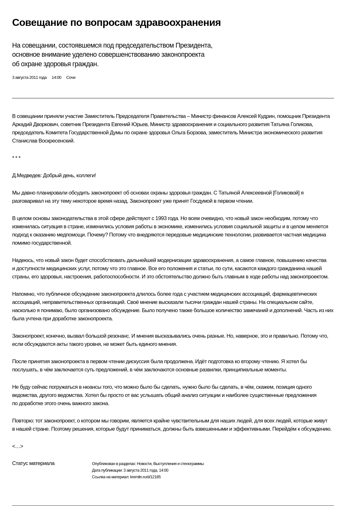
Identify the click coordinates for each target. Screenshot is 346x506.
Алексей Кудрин (255, 116)
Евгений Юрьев (129, 124)
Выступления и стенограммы (178, 463)
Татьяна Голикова (291, 124)
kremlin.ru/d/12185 (145, 476)
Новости (144, 463)
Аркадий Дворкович (35, 124)
